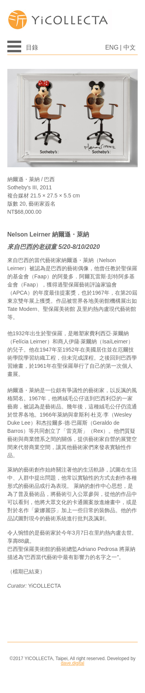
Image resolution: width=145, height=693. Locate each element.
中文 (129, 47)
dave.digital (72, 663)
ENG (112, 47)
